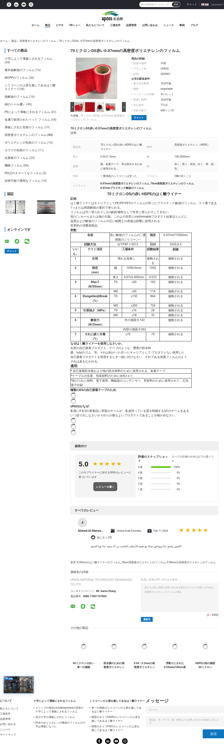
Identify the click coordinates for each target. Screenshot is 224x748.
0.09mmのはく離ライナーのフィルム (99, 562)
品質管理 (131, 25)
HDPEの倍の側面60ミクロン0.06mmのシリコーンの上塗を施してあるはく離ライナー (205, 665)
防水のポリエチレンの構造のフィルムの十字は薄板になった (60, 724)
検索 (176, 4)
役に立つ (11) (104, 537)
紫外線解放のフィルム (20, 70)
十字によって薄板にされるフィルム (28, 58)
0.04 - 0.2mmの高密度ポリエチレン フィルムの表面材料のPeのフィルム (144, 665)
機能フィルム (14, 165)
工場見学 (115, 25)
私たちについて (95, 25)
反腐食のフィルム (17, 158)
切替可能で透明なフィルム (23, 181)
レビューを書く (105, 486)
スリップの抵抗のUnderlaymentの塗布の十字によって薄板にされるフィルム (59, 709)
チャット (192, 4)
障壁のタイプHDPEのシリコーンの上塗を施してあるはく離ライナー (115, 719)
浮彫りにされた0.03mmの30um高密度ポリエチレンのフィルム (175, 665)
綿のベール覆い (15, 104)
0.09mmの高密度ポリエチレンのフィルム (191, 562)
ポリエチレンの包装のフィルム (25, 142)
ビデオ (60, 25)
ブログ (194, 25)
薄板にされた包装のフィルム (24, 127)
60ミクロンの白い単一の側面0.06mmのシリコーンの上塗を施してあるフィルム (83, 665)
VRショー (74, 25)
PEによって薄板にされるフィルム (27, 112)
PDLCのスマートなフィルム (23, 173)
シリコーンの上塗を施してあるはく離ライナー (117, 700)
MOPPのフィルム (16, 77)
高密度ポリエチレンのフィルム (38, 40)
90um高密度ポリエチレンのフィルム (143, 562)
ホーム (35, 25)
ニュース (168, 25)
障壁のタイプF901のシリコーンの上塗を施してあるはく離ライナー (115, 728)
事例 (182, 25)
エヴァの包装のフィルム (21, 150)
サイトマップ (8, 734)
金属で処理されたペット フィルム (27, 119)
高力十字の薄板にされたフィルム (55, 717)
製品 (47, 25)
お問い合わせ (150, 25)
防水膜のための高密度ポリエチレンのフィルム (114, 665)
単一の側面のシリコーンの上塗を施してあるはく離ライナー (116, 709)
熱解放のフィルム (17, 96)
